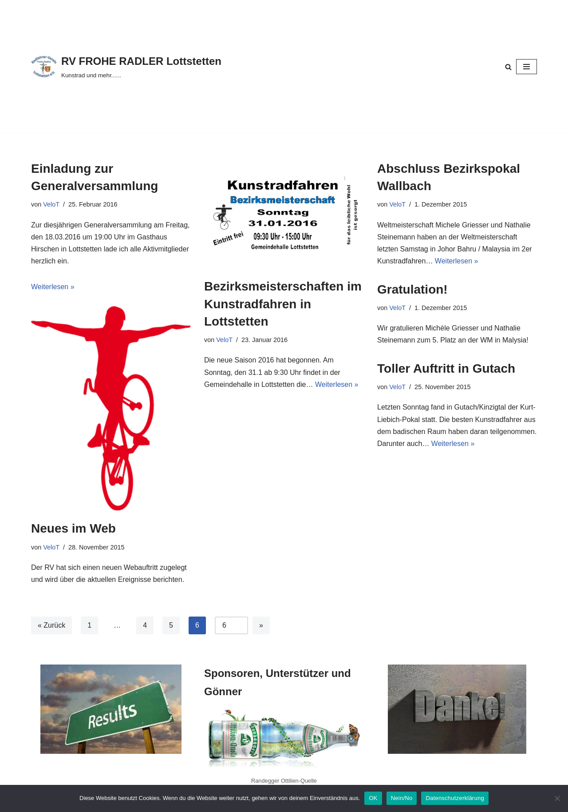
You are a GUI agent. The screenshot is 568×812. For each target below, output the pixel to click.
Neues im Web (73, 528)
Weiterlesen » (53, 287)
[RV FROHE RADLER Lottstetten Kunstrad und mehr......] (126, 66)
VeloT (51, 204)
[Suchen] (508, 67)
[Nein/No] (556, 798)
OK (373, 798)
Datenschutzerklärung (455, 798)
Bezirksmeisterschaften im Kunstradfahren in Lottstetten (283, 303)
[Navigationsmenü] (526, 66)
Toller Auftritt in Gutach (446, 368)
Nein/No (402, 798)
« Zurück (51, 625)
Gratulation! (412, 289)
